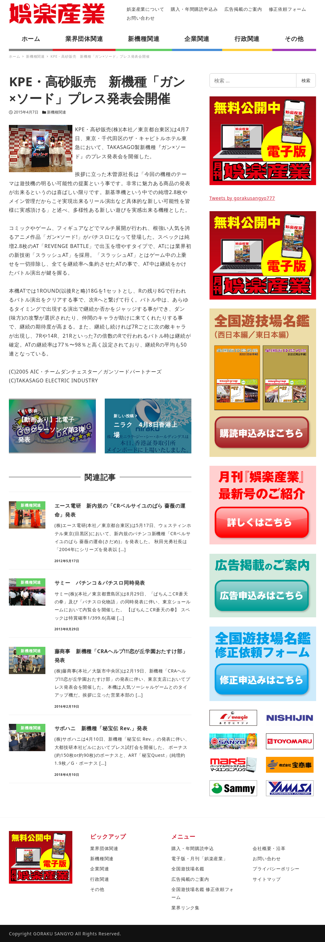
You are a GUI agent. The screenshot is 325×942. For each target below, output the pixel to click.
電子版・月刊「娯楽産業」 (199, 858)
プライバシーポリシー (276, 869)
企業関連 (99, 869)
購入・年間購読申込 (192, 848)
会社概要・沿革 (269, 848)
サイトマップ (267, 879)
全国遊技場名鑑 (187, 869)
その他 (97, 889)
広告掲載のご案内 (243, 9)
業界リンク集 (185, 908)
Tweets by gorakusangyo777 (242, 198)
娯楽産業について (145, 9)
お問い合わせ (141, 18)
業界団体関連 (104, 848)
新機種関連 (56, 112)
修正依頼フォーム (287, 9)
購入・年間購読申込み (194, 9)
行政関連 (99, 879)
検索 (306, 80)
